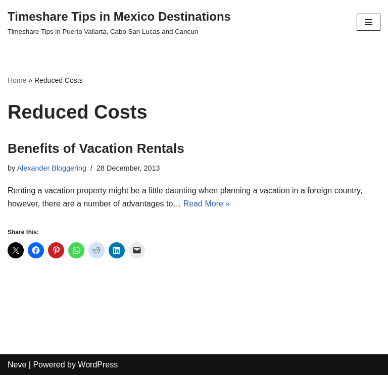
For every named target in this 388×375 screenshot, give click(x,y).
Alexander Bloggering (51, 168)
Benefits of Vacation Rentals (96, 148)
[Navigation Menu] (368, 22)
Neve (17, 364)
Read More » (206, 203)
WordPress (98, 364)
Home (17, 80)
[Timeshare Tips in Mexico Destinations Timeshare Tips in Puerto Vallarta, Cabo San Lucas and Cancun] (119, 22)
